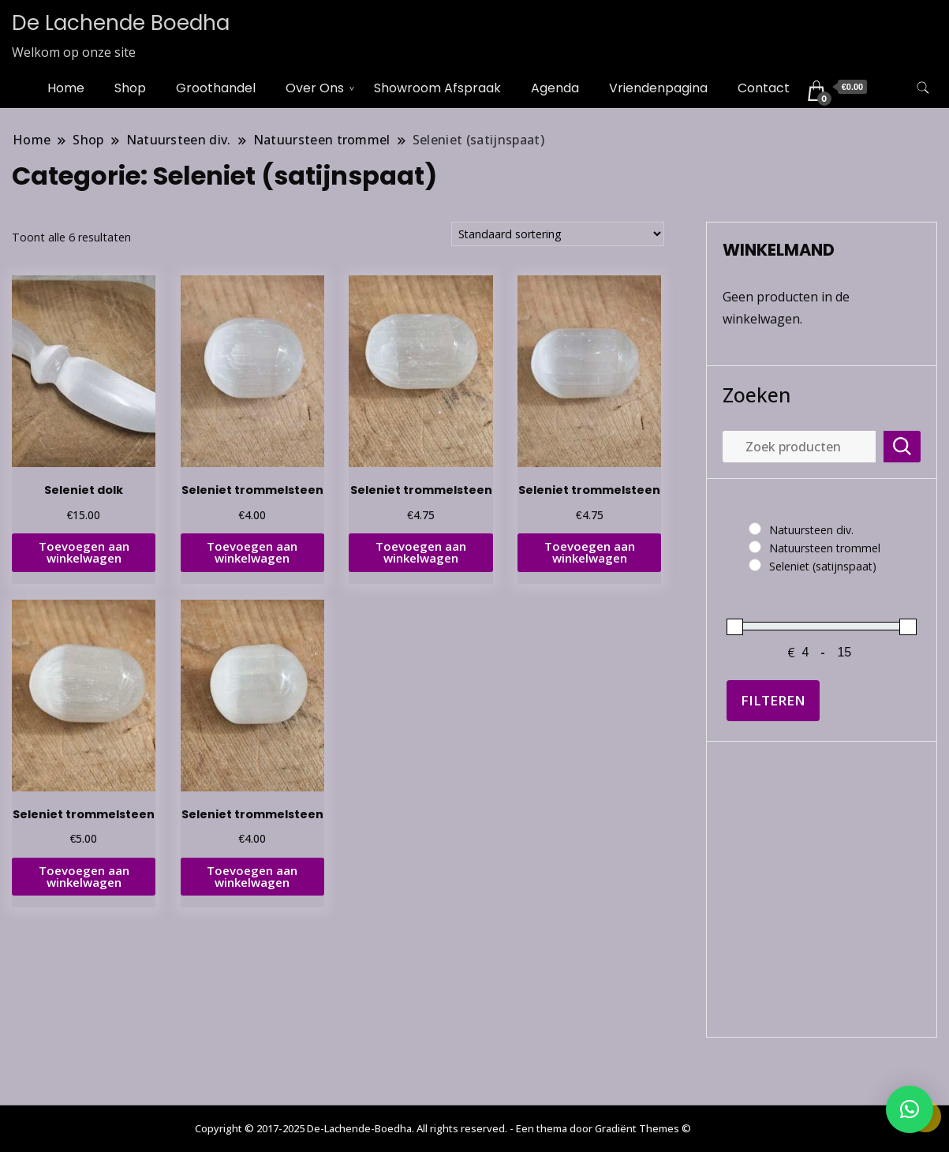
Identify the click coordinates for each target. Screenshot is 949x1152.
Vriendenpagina (658, 88)
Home (65, 88)
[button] (909, 1109)
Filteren (773, 700)
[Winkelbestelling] (557, 234)
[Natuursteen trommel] (755, 546)
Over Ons (315, 88)
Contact (764, 88)
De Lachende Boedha (121, 23)
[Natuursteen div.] (755, 528)
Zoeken (756, 394)
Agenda (555, 88)
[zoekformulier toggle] (923, 88)
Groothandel (216, 88)
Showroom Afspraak (437, 88)
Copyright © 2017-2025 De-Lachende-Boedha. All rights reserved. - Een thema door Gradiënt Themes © (443, 1128)
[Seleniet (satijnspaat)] (755, 565)
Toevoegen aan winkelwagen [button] (84, 552)
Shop (130, 88)
